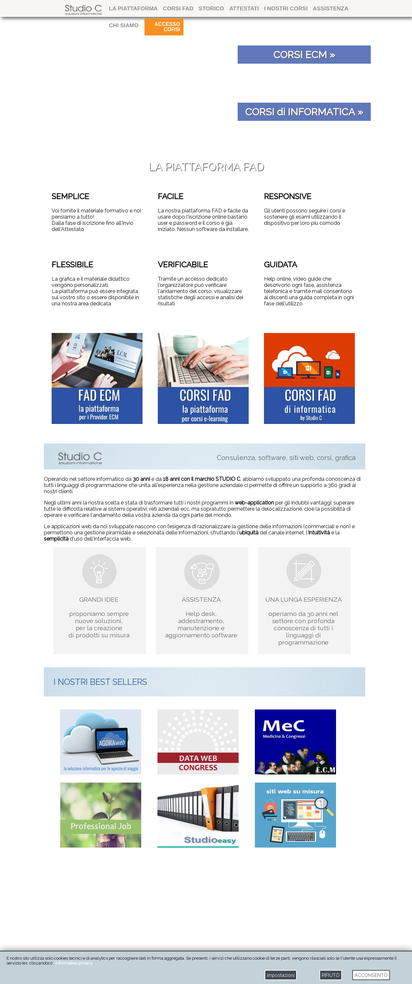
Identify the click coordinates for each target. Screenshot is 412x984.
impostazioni (280, 975)
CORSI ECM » (304, 54)
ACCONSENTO (371, 975)
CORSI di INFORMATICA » (304, 112)
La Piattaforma (133, 8)
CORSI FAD (178, 8)
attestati (244, 8)
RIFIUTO (331, 975)
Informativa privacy (74, 963)
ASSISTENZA (330, 8)
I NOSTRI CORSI (285, 8)
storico (211, 8)
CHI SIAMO (124, 25)
